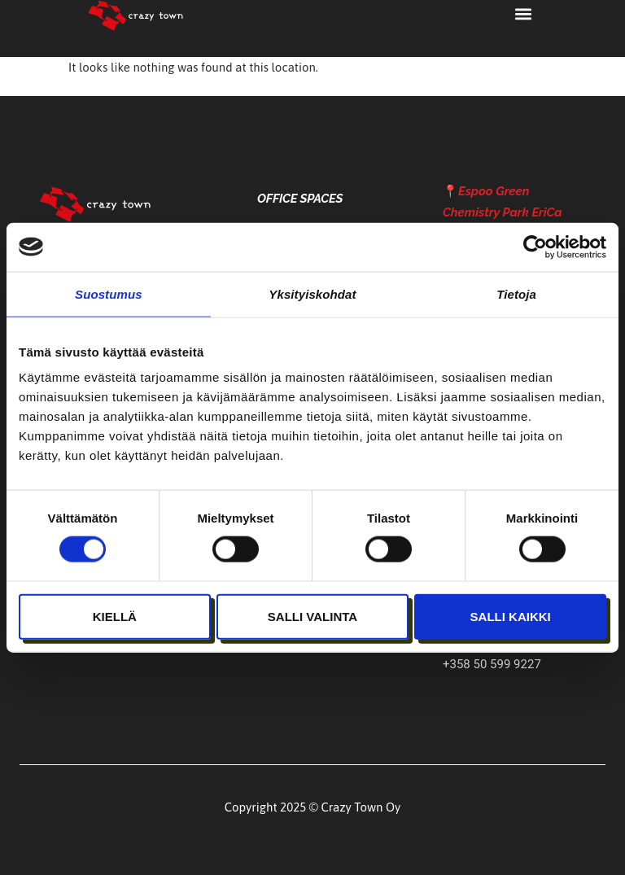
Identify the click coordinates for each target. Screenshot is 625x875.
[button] (523, 13)
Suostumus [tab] (108, 293)
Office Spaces (300, 198)
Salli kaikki (510, 616)
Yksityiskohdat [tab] (312, 293)
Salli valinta (312, 616)
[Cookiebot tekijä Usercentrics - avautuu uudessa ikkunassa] (535, 246)
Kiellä (115, 616)
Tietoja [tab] (516, 293)
